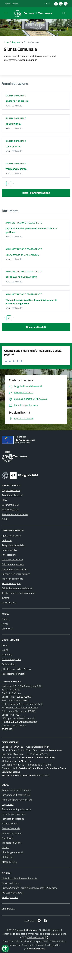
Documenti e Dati (10, 505)
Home (6, 42)
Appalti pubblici (9, 550)
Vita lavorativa (9, 602)
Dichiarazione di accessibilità (16, 795)
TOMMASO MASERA (16, 169)
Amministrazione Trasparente (16, 790)
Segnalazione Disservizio (14, 814)
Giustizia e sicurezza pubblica (16, 574)
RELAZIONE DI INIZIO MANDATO (22, 254)
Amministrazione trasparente (24, 222)
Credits (5, 847)
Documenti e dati (36, 327)
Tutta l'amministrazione (36, 193)
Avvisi (5, 624)
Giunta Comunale (16, 95)
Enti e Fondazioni (10, 509)
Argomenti (16, 42)
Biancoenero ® (16, 945)
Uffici (4, 500)
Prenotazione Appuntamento (16, 809)
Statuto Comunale (11, 828)
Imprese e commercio (12, 578)
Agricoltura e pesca (11, 535)
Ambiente (7, 540)
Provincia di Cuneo (11, 883)
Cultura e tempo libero (13, 564)
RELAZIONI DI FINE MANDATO (21, 277)
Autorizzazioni (9, 554)
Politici (5, 519)
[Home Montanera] (31, 13)
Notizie (5, 619)
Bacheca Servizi (9, 823)
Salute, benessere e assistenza (17, 588)
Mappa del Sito (9, 862)
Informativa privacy (11, 833)
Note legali (7, 838)
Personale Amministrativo (15, 514)
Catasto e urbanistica (12, 559)
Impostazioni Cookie (12, 842)
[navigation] (6, 13)
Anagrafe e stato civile (13, 545)
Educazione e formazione (14, 569)
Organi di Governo (11, 490)
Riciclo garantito (10, 897)
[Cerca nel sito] (64, 13)
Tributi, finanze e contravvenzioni (18, 593)
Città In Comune (35, 937)
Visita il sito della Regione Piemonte (19, 878)
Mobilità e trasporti (11, 583)
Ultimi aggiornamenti (12, 852)
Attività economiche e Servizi (16, 669)
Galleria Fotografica (11, 659)
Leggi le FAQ (8, 804)
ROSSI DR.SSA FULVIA (17, 101)
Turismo (5, 598)
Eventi (5, 645)
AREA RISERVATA (34, 948)
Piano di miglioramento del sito (17, 799)
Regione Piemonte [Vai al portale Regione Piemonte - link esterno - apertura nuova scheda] (11, 3)
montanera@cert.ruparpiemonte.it (25, 704)
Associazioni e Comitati (13, 674)
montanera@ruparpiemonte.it (23, 707)
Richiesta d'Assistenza (13, 819)
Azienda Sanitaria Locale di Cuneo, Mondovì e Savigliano (29, 888)
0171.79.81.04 (13, 693)
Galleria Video (8, 664)
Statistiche (7, 857)
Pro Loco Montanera (12, 892)
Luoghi (5, 650)
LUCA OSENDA (13, 146)
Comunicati (7, 628)
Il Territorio (7, 654)
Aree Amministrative (12, 495)
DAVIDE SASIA (13, 124)
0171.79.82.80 (13, 689)
